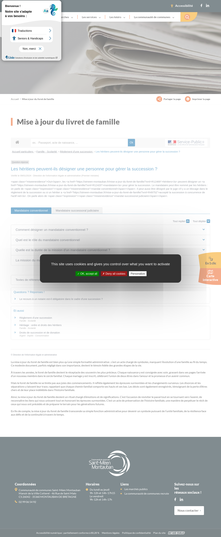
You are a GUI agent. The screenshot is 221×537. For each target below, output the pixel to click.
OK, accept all (87, 273)
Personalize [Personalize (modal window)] (138, 273)
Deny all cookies (113, 273)
